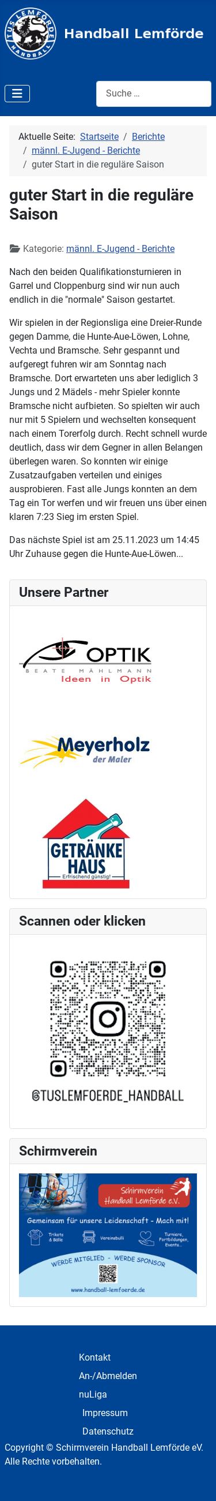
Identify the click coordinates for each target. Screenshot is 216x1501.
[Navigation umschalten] (17, 93)
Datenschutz (108, 1431)
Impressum (105, 1412)
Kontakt (95, 1357)
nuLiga (93, 1394)
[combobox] (153, 94)
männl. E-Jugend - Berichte (120, 248)
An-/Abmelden (108, 1375)
